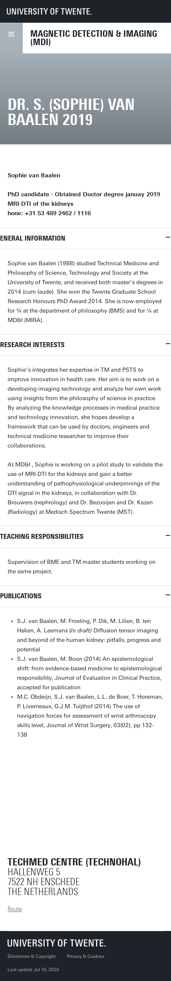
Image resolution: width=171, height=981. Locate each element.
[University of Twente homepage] (49, 11)
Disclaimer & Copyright (32, 956)
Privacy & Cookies (85, 956)
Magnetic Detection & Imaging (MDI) (93, 38)
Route (15, 909)
